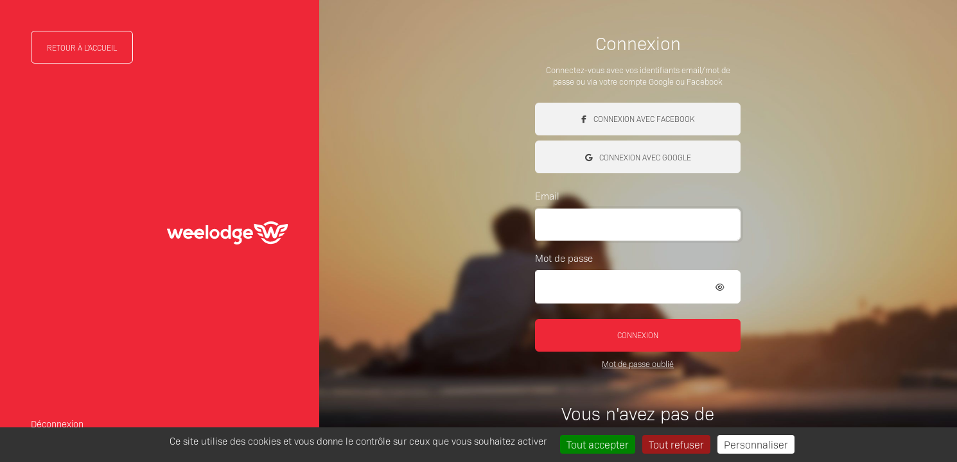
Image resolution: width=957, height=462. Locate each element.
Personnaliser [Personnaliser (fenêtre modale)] (756, 444)
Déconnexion (57, 423)
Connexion (637, 334)
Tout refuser (676, 444)
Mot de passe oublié (638, 363)
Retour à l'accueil (82, 47)
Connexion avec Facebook (637, 118)
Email (547, 195)
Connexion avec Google (638, 156)
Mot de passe (564, 257)
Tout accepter (597, 444)
